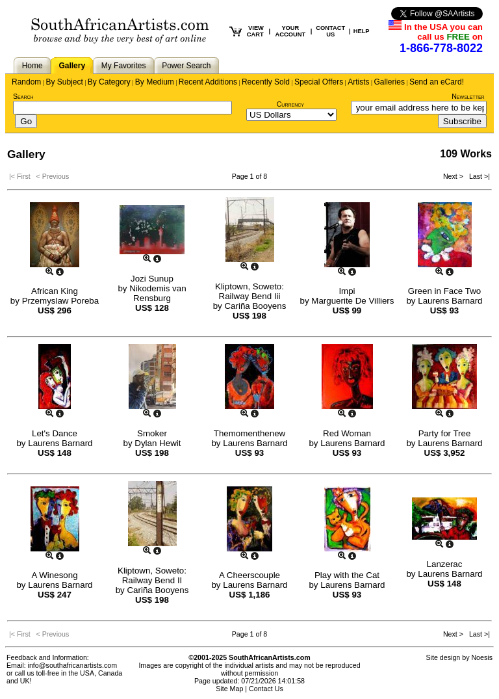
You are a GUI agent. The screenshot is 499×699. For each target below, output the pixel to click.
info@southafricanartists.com (73, 665)
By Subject (64, 81)
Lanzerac (445, 564)
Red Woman (347, 433)
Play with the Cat (346, 575)
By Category (109, 81)
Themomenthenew (249, 433)
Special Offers (318, 81)
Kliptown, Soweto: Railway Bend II (152, 575)
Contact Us (266, 688)
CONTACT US (330, 31)
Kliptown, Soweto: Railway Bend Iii (249, 291)
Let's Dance (54, 433)
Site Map (229, 688)
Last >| (477, 176)
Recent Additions (208, 81)
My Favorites (123, 65)
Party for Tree (444, 433)
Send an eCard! (436, 81)
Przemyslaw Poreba (60, 301)
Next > (454, 176)
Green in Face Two (444, 291)
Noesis (482, 657)
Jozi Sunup (152, 279)
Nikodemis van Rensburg (157, 293)
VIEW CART (255, 31)
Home (32, 65)
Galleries (389, 81)
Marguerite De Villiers (352, 301)
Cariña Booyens (255, 306)
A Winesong (54, 575)
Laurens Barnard (450, 301)
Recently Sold (266, 81)
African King (54, 291)
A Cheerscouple (249, 575)
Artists (358, 81)
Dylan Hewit (157, 443)
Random (26, 81)
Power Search (186, 65)
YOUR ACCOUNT (290, 31)
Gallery (71, 65)
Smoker (152, 433)
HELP (361, 31)
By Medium (154, 81)
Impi (347, 291)
